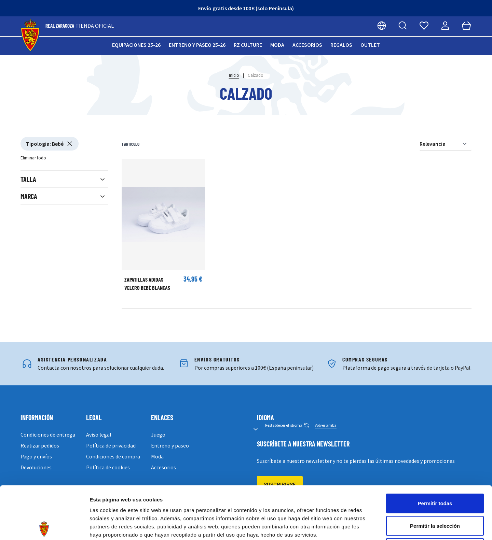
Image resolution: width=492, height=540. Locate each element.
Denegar (435, 495)
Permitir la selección (435, 473)
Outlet (370, 44)
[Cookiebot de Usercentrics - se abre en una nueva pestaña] (44, 527)
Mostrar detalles (370, 526)
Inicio (234, 75)
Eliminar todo (33, 158)
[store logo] (30, 35)
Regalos (341, 44)
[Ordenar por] (446, 144)
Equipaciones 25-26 (136, 44)
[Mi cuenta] (445, 25)
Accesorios (307, 44)
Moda (277, 44)
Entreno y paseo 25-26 (197, 44)
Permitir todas (435, 450)
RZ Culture (248, 44)
